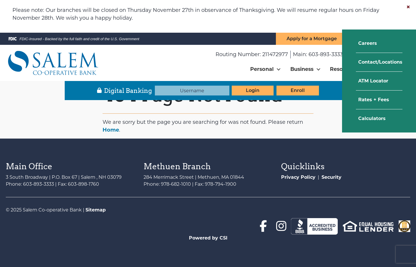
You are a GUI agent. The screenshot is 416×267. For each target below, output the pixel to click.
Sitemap (96, 210)
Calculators (372, 118)
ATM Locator (373, 81)
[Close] (408, 7)
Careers (367, 43)
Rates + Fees (373, 99)
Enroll (298, 90)
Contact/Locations (380, 62)
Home (111, 130)
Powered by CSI (208, 238)
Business (301, 69)
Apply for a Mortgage (312, 38)
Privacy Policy (298, 177)
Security (331, 177)
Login (252, 90)
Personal (262, 69)
